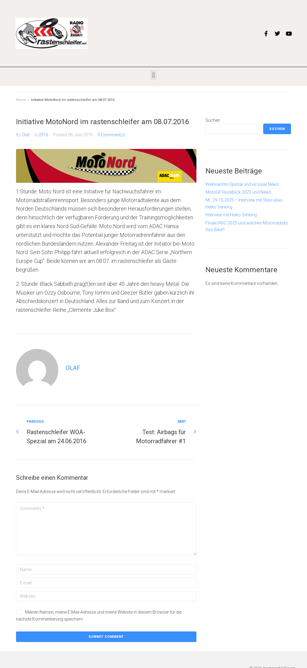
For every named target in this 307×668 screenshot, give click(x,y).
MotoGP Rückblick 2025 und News (238, 192)
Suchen (212, 120)
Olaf (26, 134)
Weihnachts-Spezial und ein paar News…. (244, 184)
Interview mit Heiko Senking (231, 214)
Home (21, 100)
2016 (43, 134)
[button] (153, 75)
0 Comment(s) (111, 134)
